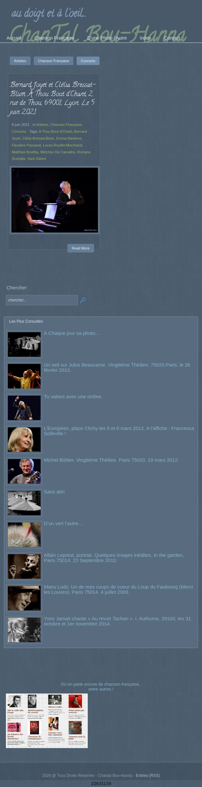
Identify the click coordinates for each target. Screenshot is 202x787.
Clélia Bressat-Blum (38, 138)
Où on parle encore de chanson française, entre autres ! (101, 686)
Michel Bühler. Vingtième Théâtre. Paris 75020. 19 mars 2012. (111, 460)
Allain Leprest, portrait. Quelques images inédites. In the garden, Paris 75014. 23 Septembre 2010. (114, 557)
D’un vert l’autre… (63, 523)
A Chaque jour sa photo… (72, 333)
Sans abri (54, 491)
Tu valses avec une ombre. (73, 396)
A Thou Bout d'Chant (55, 131)
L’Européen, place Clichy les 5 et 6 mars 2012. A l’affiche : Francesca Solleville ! (119, 430)
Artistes (42, 125)
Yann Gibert (36, 159)
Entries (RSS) (148, 775)
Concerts (19, 131)
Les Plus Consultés (26, 321)
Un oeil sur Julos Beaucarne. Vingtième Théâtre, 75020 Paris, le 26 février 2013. (117, 367)
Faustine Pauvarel (26, 145)
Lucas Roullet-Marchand (62, 145)
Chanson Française (66, 125)
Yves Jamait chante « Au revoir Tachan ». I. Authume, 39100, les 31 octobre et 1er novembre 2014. (117, 621)
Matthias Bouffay (25, 152)
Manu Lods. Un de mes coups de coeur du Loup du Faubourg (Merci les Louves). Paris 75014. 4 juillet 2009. (118, 589)
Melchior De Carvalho (57, 152)
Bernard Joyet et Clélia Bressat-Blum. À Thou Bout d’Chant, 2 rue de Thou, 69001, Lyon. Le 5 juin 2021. (52, 99)
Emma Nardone (69, 138)
